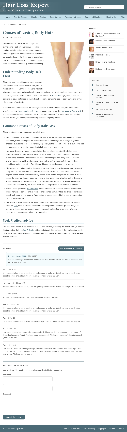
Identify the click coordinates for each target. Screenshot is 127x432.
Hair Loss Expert (26, 5)
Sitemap (112, 429)
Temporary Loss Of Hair (28, 111)
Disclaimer (75, 429)
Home (7, 17)
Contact (121, 429)
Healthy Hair (111, 17)
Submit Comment (13, 417)
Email (5, 384)
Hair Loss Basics (38, 17)
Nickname (7, 375)
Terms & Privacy (88, 429)
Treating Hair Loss (73, 17)
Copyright (102, 429)
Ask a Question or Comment (71, 248)
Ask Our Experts (20, 17)
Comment (7, 394)
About (66, 429)
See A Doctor (29, 230)
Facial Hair (56, 95)
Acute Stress (32, 188)
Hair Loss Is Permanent (71, 111)
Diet (15, 205)
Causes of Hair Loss (93, 17)
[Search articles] (104, 7)
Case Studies (55, 17)
